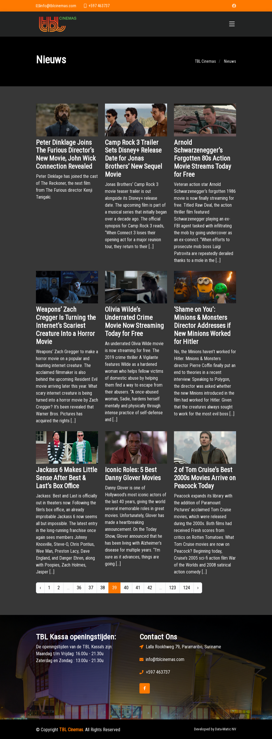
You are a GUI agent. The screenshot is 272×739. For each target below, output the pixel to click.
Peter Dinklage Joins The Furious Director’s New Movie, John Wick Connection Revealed (66, 158)
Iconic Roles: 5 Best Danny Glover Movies (133, 478)
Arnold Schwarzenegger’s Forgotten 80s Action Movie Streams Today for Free (202, 162)
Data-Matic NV (225, 729)
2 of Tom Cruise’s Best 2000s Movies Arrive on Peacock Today (205, 482)
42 (150, 591)
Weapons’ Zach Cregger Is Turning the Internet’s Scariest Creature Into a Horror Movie (66, 329)
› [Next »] (197, 591)
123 (172, 591)
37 (91, 591)
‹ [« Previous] (40, 591)
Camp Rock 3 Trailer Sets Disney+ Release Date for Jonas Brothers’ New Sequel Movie (133, 162)
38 (102, 591)
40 (126, 591)
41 (138, 591)
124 (186, 591)
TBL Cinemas (205, 65)
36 (79, 591)
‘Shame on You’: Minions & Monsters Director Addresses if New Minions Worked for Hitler (202, 329)
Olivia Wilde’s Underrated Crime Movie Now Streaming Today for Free (134, 325)
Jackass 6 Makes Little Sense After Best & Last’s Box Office (66, 482)
